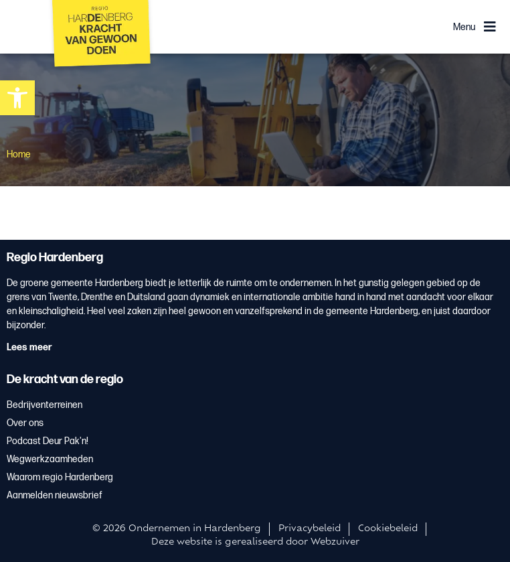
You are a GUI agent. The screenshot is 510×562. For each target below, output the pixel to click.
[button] (17, 97)
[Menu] (490, 26)
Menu (464, 27)
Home (19, 154)
